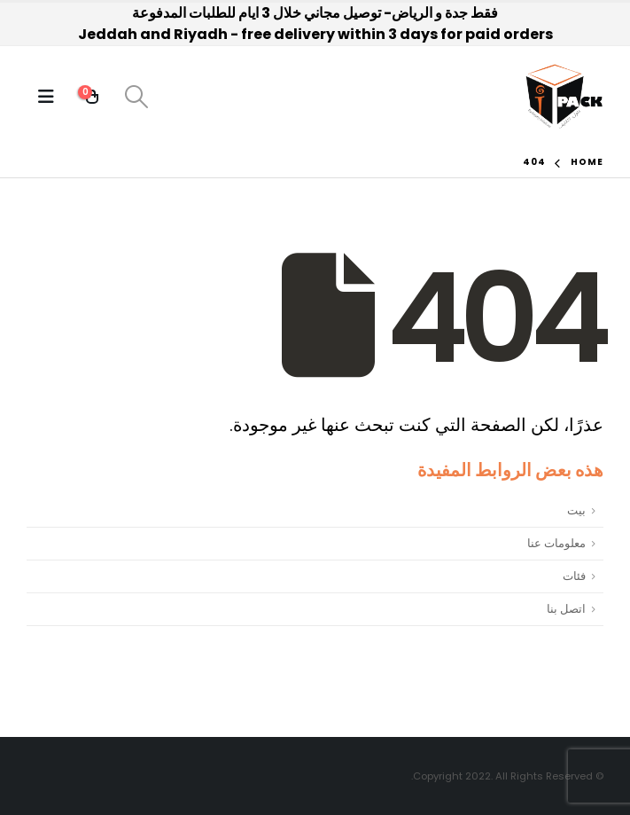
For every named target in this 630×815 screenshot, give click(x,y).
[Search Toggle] (136, 96)
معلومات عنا (556, 543)
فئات (574, 576)
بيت (576, 510)
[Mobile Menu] (46, 97)
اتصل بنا (566, 608)
